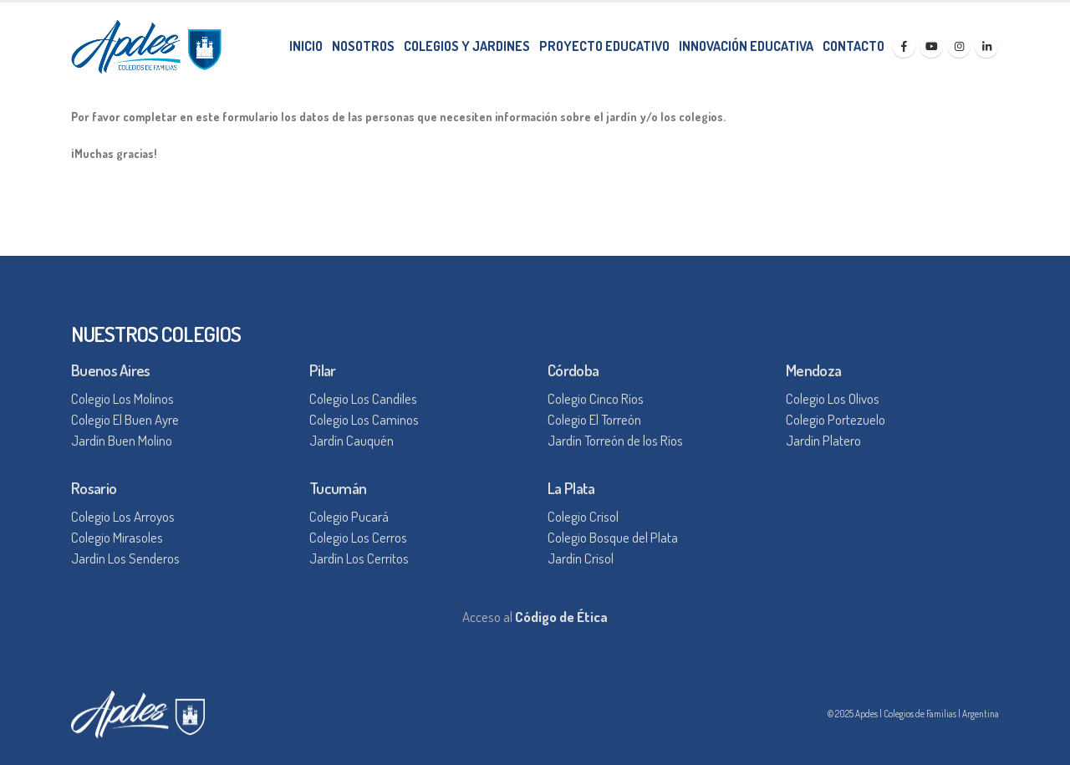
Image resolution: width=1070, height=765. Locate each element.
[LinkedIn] (986, 46)
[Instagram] (959, 46)
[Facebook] (903, 46)
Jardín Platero (823, 440)
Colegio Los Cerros (358, 537)
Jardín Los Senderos (125, 558)
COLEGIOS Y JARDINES (467, 46)
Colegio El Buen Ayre (125, 419)
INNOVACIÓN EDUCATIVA (746, 46)
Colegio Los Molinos (122, 398)
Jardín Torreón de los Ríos (615, 440)
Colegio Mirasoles (117, 537)
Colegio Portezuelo (835, 419)
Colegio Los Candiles (363, 398)
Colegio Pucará (349, 516)
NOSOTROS (363, 46)
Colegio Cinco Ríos (596, 398)
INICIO (306, 46)
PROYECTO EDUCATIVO (604, 46)
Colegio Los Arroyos (123, 516)
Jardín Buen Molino (121, 440)
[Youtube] (931, 46)
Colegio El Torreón (594, 419)
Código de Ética (561, 616)
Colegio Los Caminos (364, 419)
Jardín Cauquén (351, 440)
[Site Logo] (146, 46)
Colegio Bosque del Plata (613, 537)
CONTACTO (853, 46)
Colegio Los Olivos (832, 398)
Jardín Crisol (581, 558)
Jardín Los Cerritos (359, 558)
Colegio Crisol (583, 516)
